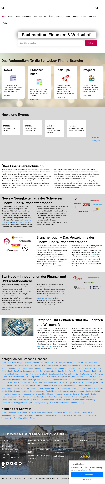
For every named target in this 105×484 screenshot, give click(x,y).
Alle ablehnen (87, 479)
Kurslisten (53, 397)
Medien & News (60, 446)
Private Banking (78, 397)
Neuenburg (29, 415)
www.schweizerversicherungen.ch (48, 346)
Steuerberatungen (47, 400)
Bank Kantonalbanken (84, 374)
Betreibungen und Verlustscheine (76, 385)
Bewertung (60, 16)
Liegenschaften (64, 397)
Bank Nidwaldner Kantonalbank (75, 377)
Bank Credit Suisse (17, 374)
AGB (58, 478)
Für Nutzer (92, 16)
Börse (23, 388)
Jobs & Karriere (60, 449)
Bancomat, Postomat (49, 362)
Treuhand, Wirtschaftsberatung (83, 400)
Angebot (76, 16)
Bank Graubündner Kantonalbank (61, 374)
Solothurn (77, 415)
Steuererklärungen (63, 400)
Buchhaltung (31, 388)
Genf (84, 412)
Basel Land (52, 412)
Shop (68, 16)
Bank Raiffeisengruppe (31, 380)
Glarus (89, 412)
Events (17, 16)
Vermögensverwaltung (10, 402)
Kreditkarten (23, 397)
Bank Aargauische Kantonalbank (71, 362)
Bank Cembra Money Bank (68, 371)
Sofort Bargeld (23, 400)
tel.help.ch (94, 255)
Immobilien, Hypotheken (11, 394)
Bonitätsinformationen (10, 388)
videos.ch (75, 337)
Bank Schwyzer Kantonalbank (80, 380)
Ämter (51, 16)
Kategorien (26, 16)
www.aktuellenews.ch (19, 222)
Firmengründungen (36, 391)
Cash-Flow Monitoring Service (49, 388)
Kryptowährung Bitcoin (38, 397)
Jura (14, 415)
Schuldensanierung (9, 400)
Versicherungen (26, 402)
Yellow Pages (59, 456)
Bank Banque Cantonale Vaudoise (67, 368)
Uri (11, 418)
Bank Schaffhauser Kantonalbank (54, 380)
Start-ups (42, 16)
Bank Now (93, 377)
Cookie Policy (87, 470)
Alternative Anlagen (15, 362)
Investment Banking (71, 394)
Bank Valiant (65, 382)
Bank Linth (99, 374)
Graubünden (6, 415)
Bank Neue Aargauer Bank (52, 377)
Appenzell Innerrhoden (38, 412)
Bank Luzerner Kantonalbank (14, 377)
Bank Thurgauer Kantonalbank (25, 382)
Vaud (16, 418)
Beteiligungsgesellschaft (53, 385)
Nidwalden (39, 415)
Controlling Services (69, 388)
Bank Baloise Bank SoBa (23, 365)
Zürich (32, 418)
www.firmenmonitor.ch (44, 298)
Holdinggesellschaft (93, 391)
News (10, 16)
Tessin (94, 415)
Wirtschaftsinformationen (59, 402)
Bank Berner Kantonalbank (46, 371)
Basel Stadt (62, 412)
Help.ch (20, 478)
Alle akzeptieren (87, 474)
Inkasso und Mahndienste (32, 394)
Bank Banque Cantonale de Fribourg (81, 365)
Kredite (93, 394)
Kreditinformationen (9, 397)
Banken (39, 385)
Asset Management (32, 362)
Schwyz (69, 415)
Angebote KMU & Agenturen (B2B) (38, 450)
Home (4, 16)
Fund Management (76, 391)
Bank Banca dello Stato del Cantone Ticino (50, 365)
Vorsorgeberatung (41, 402)
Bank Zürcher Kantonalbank (24, 385)
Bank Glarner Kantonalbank (36, 374)
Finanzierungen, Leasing (18, 391)
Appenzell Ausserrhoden (18, 412)
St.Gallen (86, 415)
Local (35, 16)
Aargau (4, 412)
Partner (5, 23)
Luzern (20, 415)
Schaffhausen (59, 415)
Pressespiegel (59, 453)
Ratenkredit (89, 397)
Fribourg (77, 412)
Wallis (21, 418)
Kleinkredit (85, 394)
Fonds (48, 391)
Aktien (4, 362)
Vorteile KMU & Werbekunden (39, 455)
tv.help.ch (91, 335)
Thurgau (5, 418)
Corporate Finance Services (89, 388)
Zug (27, 418)
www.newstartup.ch (58, 294)
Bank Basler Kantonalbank (24, 371)
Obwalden (49, 415)
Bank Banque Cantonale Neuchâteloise (38, 368)
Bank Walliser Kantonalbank (82, 382)
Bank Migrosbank (33, 377)
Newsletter (32, 458)
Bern (70, 412)
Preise (83, 16)
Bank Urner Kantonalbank (48, 382)
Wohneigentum (77, 402)
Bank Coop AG (85, 371)
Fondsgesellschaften (60, 391)
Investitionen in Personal (52, 394)
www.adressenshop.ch (44, 296)
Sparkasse (34, 400)
